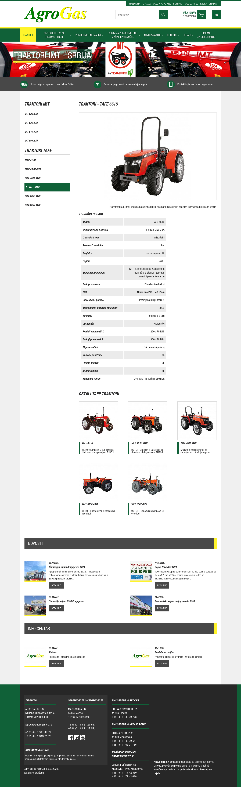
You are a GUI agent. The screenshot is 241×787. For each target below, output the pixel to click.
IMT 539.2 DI (31, 113)
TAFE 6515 (34, 188)
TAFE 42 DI (29, 160)
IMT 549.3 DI (31, 131)
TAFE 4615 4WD (32, 179)
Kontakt (178, 3)
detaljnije (56, 585)
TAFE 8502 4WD (32, 206)
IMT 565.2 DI (31, 141)
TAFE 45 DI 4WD (32, 170)
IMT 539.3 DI (31, 122)
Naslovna (134, 3)
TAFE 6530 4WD (32, 197)
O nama (146, 3)
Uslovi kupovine (162, 3)
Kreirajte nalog (209, 3)
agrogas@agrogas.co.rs (38, 724)
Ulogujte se (191, 3)
